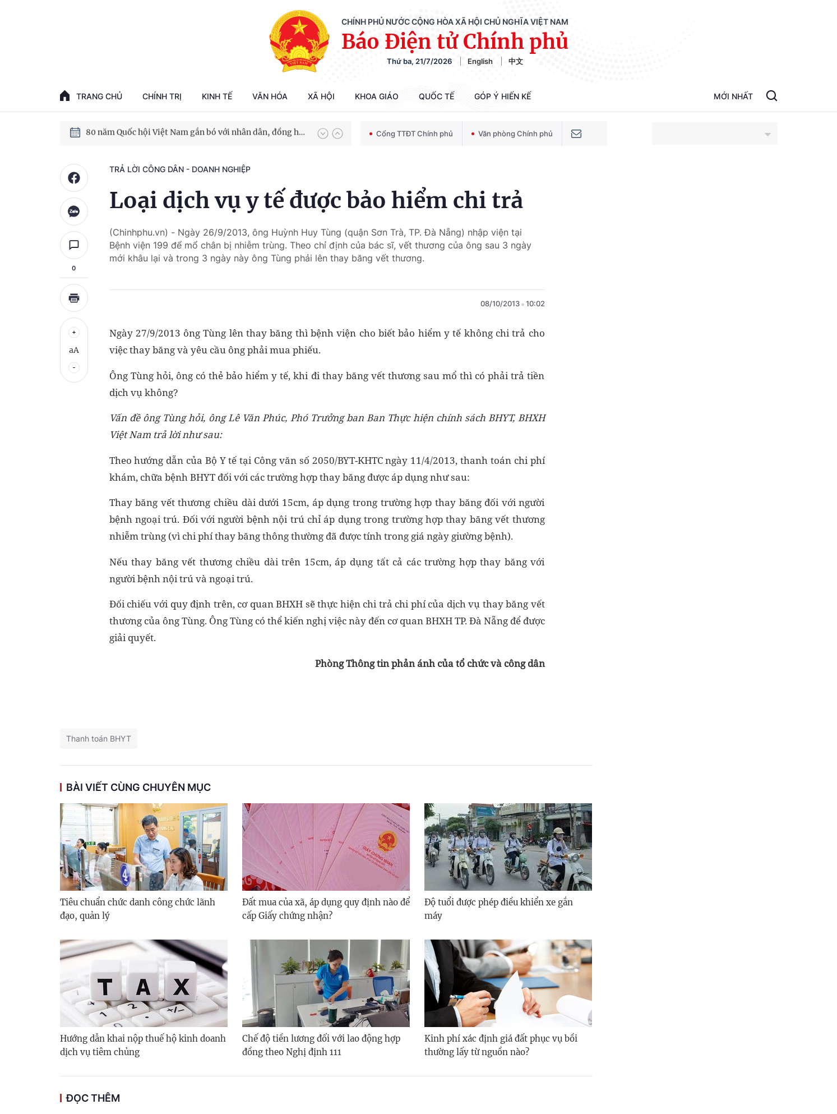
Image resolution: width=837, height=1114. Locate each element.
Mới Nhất (733, 96)
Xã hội (321, 96)
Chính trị (162, 96)
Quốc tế (436, 96)
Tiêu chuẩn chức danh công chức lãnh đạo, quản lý (137, 909)
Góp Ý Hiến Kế (502, 96)
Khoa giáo (377, 96)
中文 (515, 61)
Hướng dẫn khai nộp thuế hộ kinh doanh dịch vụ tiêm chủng (143, 1045)
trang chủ (91, 95)
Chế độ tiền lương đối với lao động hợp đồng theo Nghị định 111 (321, 1045)
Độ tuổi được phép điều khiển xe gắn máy (498, 909)
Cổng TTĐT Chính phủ (411, 133)
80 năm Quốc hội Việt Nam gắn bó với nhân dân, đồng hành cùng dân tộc (196, 133)
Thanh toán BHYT (98, 738)
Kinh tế (217, 96)
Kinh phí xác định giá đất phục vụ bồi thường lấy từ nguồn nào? (500, 1045)
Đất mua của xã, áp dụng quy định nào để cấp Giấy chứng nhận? (326, 909)
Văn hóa (270, 96)
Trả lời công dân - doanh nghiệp (180, 169)
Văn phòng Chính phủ (512, 133)
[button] (323, 133)
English (480, 61)
